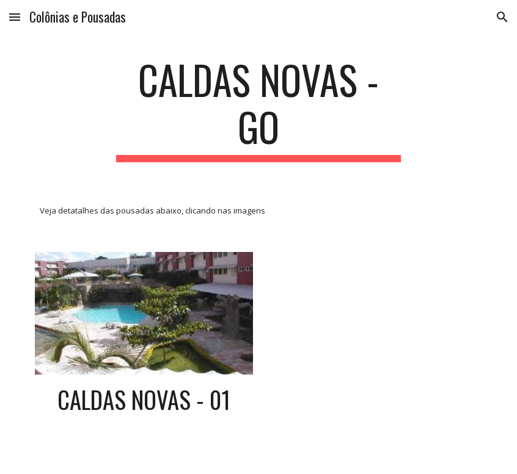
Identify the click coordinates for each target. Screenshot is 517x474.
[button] (14, 17)
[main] (258, 109)
